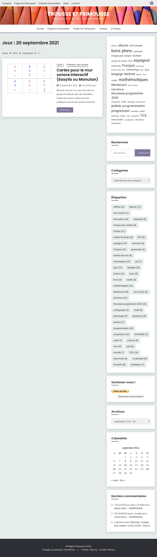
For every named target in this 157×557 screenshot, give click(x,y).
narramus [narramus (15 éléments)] (117, 89)
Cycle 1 (60, 64)
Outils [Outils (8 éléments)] (123, 101)
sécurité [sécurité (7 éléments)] (135, 116)
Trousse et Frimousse (78, 14)
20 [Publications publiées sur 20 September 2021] (114, 469)
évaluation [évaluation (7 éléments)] (116, 123)
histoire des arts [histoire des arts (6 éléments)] (118, 70)
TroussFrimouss (88, 85)
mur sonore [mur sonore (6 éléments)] (133, 85)
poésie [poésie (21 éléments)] (116, 106)
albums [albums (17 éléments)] (123, 45)
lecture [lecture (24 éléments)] (129, 74)
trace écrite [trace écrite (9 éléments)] (117, 119)
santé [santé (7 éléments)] (142, 111)
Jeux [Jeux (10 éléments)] (147, 69)
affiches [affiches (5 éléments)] (114, 46)
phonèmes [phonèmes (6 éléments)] (140, 102)
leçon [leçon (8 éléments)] (138, 74)
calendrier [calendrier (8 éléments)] (138, 51)
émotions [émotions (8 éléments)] (139, 119)
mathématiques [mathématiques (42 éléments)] (133, 79)
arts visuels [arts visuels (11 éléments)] (136, 45)
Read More (65, 110)
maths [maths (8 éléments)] (114, 80)
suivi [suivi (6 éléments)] (128, 116)
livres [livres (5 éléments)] (144, 74)
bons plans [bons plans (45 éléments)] (121, 50)
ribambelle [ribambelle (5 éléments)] (134, 111)
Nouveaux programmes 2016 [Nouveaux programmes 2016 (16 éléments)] (127, 95)
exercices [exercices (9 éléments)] (116, 65)
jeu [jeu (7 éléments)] (142, 70)
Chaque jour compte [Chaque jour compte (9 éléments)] (121, 55)
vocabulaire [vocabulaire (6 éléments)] (129, 120)
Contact (76, 3)
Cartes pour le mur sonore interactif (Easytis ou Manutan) (77, 75)
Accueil (40, 28)
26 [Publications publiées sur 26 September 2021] (147, 469)
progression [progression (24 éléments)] (120, 110)
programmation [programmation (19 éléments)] (133, 106)
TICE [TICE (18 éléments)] (143, 115)
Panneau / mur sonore (77, 64)
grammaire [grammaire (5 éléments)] (140, 66)
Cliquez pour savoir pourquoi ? (131, 396)
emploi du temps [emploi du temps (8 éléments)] (119, 61)
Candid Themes (107, 549)
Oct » (122, 480)
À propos (6, 3)
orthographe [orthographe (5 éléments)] (115, 102)
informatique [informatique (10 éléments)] (132, 69)
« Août (114, 480)
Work (66, 3)
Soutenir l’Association (49, 3)
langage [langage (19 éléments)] (117, 74)
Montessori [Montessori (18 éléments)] (119, 85)
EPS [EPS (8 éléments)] (130, 61)
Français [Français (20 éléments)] (128, 65)
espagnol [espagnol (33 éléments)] (142, 60)
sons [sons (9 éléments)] (122, 115)
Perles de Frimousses (25, 3)
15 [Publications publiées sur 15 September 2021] (125, 465)
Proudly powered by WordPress (59, 549)
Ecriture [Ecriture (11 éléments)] (137, 55)
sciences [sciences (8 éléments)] (115, 116)
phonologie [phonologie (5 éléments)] (131, 102)
